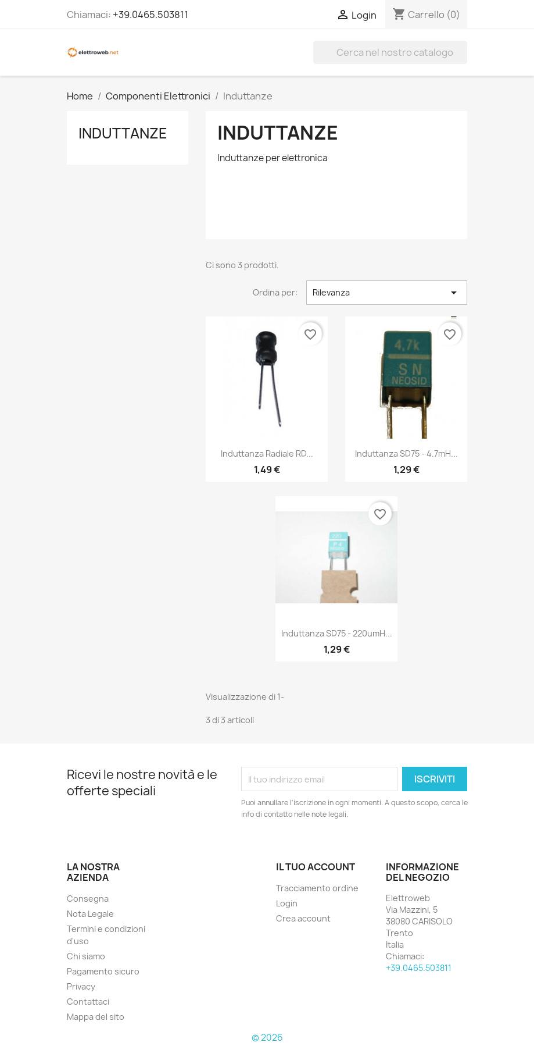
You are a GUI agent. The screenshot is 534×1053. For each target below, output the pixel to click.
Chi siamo (86, 956)
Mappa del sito (95, 1016)
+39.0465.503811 (150, 14)
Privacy (81, 986)
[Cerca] (390, 52)
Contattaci (88, 1001)
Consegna (88, 898)
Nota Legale (90, 913)
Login (287, 903)
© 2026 (267, 1037)
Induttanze (122, 133)
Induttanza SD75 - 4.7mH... (406, 453)
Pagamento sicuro (103, 971)
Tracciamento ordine (317, 888)
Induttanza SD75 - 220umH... (336, 633)
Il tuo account (315, 866)
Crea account (303, 918)
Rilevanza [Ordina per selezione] (387, 293)
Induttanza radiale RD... (267, 453)
